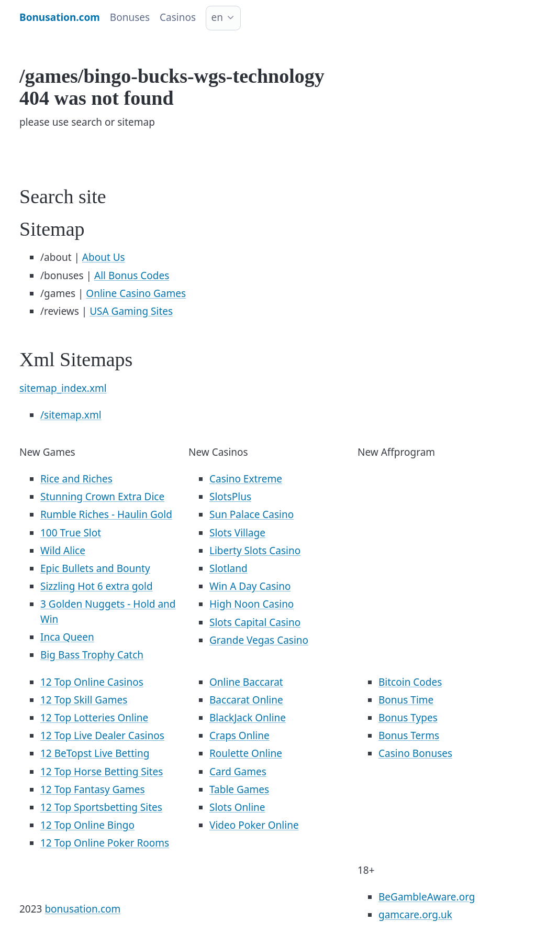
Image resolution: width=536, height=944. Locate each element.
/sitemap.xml (71, 415)
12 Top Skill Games (83, 700)
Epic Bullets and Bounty (95, 568)
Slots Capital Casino (254, 622)
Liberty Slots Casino (254, 550)
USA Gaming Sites (131, 311)
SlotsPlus (230, 496)
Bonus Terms (408, 735)
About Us (103, 257)
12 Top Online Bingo (87, 825)
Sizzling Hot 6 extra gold (96, 586)
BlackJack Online (247, 718)
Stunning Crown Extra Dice (102, 496)
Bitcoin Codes (410, 682)
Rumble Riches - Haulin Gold (106, 514)
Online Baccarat (246, 682)
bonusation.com (82, 909)
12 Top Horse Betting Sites (101, 771)
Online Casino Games (136, 293)
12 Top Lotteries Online (94, 718)
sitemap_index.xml (63, 388)
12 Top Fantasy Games (92, 789)
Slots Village (237, 533)
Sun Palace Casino (251, 514)
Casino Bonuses (415, 753)
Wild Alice (62, 550)
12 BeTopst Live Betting (94, 753)
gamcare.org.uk (415, 914)
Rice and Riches (76, 479)
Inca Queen (67, 637)
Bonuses (130, 17)
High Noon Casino (251, 604)
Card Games (237, 771)
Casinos (178, 17)
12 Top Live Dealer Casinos (102, 735)
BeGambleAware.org (426, 897)
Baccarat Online (246, 700)
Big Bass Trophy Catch (91, 655)
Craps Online (239, 735)
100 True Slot (70, 533)
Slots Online (237, 807)
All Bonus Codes (131, 275)
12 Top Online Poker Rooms (104, 843)
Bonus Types (408, 718)
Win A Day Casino (250, 586)
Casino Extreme (245, 479)
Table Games (239, 789)
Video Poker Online (254, 825)
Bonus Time (405, 700)
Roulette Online (245, 753)
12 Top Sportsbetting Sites (101, 807)
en (217, 17)
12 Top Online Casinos (91, 682)
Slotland (228, 568)
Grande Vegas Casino (258, 640)
